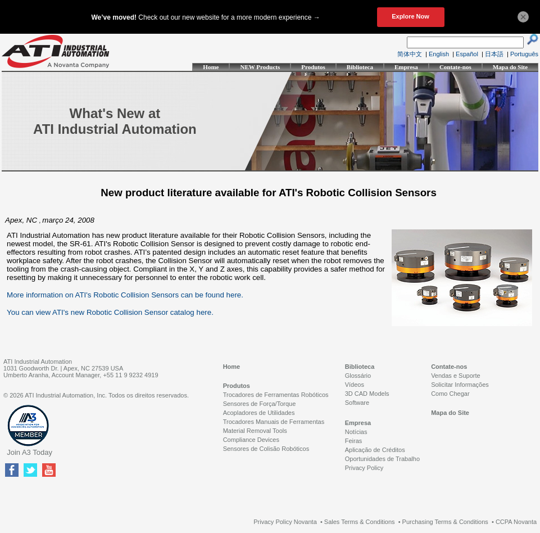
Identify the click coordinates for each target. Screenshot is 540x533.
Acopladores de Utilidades (259, 412)
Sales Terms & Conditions (359, 521)
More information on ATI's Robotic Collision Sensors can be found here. (125, 295)
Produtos (313, 67)
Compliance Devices (251, 439)
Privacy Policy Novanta (285, 521)
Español (467, 54)
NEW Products (260, 67)
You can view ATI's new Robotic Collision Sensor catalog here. (110, 312)
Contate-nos (455, 67)
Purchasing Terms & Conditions (445, 521)
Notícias (356, 431)
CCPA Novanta (516, 521)
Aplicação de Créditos (375, 449)
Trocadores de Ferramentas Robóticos (276, 394)
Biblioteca (360, 67)
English (439, 54)
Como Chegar (450, 393)
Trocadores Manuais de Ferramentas (274, 421)
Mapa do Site (510, 67)
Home (211, 67)
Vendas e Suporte (455, 375)
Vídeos (354, 384)
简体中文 (409, 54)
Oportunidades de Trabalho (382, 458)
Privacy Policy (364, 467)
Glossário (358, 375)
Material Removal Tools (255, 430)
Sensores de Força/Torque (259, 403)
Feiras (353, 440)
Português (524, 54)
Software (357, 402)
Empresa (406, 67)
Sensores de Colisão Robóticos (266, 448)
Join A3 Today (29, 452)
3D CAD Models (367, 393)
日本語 (494, 54)
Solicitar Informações (460, 384)
